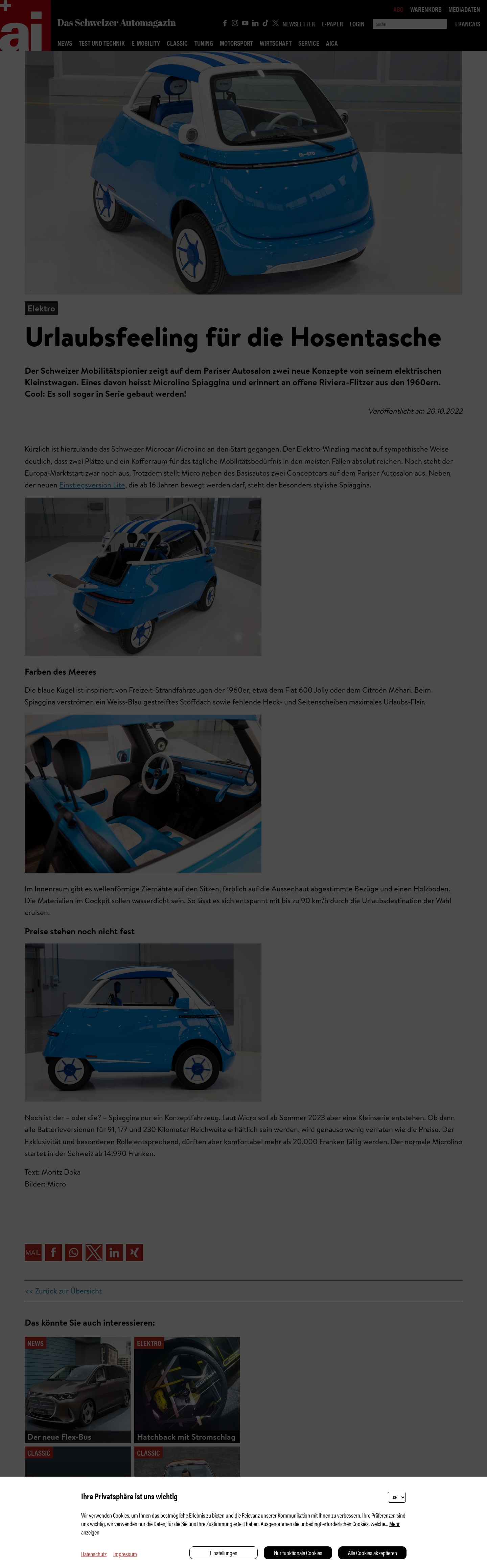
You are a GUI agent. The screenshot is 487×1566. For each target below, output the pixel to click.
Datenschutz (94, 1553)
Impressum (125, 1553)
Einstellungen (223, 1552)
